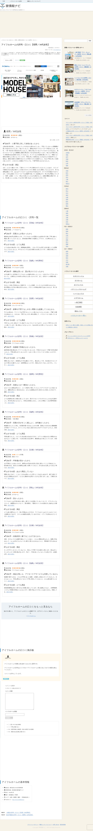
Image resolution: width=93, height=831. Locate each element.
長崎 (67, 255)
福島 (67, 165)
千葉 (67, 179)
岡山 (67, 233)
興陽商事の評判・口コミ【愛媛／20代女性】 (78, 139)
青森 (67, 154)
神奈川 (67, 183)
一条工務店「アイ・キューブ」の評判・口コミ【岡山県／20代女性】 (82, 54)
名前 (31, 711)
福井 (67, 195)
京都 (67, 215)
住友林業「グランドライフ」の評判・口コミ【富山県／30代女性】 (82, 104)
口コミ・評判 (8, 60)
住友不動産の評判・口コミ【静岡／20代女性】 (19, 815)
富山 (67, 191)
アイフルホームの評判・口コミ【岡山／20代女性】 (24, 488)
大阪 (67, 217)
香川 (67, 242)
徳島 (67, 240)
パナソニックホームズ (78, 289)
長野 (67, 199)
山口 (67, 237)
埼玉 (67, 177)
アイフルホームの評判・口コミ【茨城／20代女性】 (24, 223)
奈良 (67, 221)
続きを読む (11, 240)
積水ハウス (78, 311)
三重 (67, 211)
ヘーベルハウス (78, 294)
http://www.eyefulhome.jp (18, 799)
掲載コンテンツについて (33, 1)
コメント (20, 60)
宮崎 (67, 262)
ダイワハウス (78, 285)
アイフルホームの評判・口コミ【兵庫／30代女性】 (24, 450)
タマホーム (78, 280)
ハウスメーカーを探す (16, 1)
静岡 (67, 203)
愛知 (67, 206)
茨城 (67, 170)
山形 (67, 163)
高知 (67, 246)
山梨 (67, 197)
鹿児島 (67, 264)
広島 (67, 235)
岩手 (67, 157)
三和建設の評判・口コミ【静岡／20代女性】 (78, 131)
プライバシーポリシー (33, 824)
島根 (67, 231)
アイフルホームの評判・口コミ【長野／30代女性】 (24, 298)
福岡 (67, 251)
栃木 (67, 173)
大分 (67, 260)
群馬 (67, 175)
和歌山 (67, 224)
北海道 (67, 152)
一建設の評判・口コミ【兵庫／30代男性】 (18, 812)
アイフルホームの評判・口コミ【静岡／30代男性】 (24, 374)
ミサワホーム (78, 298)
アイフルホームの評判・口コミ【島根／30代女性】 (24, 336)
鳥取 (67, 229)
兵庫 (67, 219)
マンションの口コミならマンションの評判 (78, 336)
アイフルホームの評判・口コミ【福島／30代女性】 (24, 563)
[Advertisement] (46, 24)
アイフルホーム (57, 49)
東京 (67, 181)
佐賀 (67, 253)
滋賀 (67, 213)
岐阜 (67, 201)
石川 (67, 193)
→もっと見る (88, 115)
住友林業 (78, 307)
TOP (4, 1)
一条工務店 (78, 302)
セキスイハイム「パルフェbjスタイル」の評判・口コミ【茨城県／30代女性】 (82, 91)
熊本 (67, 258)
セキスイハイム (78, 276)
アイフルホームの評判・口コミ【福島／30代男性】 (24, 261)
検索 (90, 40)
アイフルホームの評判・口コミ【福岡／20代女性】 (24, 412)
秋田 (67, 161)
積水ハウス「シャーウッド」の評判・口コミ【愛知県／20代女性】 (82, 67)
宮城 (67, 159)
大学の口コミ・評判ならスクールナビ (77, 338)
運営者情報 (63, 824)
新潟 (67, 188)
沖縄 (67, 266)
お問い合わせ (56, 824)
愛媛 (67, 244)
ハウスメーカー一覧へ (78, 315)
